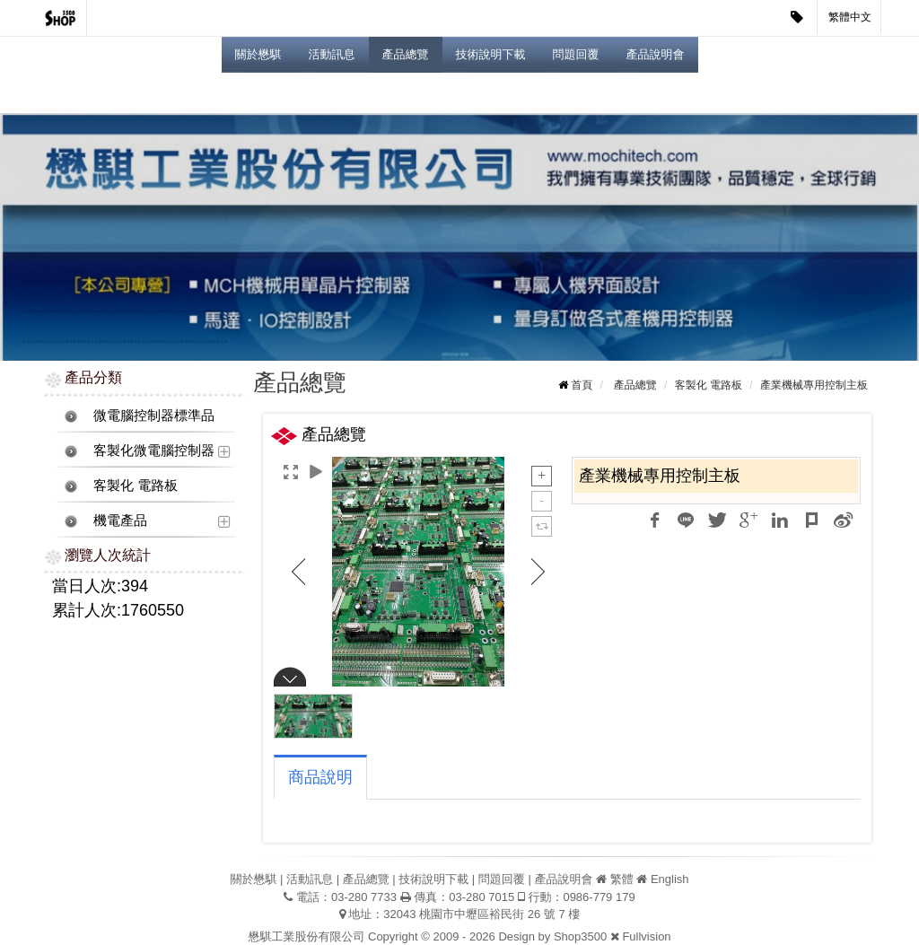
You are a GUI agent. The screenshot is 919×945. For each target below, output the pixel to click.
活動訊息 (332, 54)
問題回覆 (576, 54)
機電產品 (120, 520)
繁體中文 (849, 17)
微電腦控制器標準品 (153, 415)
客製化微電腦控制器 (153, 450)
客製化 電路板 (135, 485)
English (670, 879)
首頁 (581, 385)
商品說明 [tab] (320, 777)
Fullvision (646, 936)
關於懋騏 (258, 54)
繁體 (622, 879)
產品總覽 (405, 54)
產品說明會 (655, 54)
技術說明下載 (491, 54)
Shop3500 (580, 936)
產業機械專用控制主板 (814, 385)
